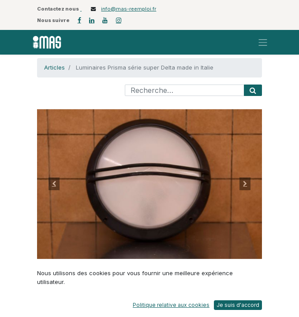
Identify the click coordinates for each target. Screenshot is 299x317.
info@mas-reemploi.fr (128, 9)
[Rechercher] (253, 90)
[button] (54, 184)
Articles (54, 67)
